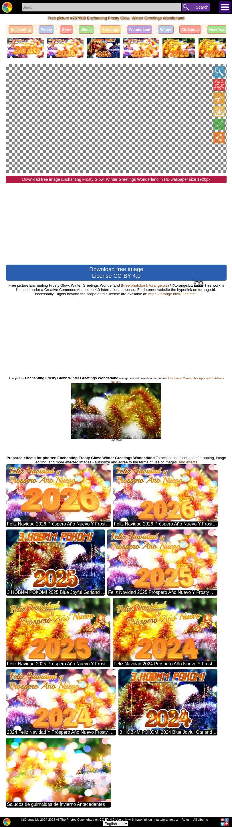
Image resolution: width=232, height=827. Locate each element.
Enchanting (21, 29)
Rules (185, 819)
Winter (86, 29)
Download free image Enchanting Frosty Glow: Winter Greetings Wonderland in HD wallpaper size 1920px (116, 179)
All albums (200, 819)
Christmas (190, 29)
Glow (66, 29)
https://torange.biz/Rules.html (172, 293)
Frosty (46, 29)
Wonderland (139, 29)
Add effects (188, 462)
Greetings (110, 29)
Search (202, 7)
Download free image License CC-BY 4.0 (116, 272)
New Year (217, 29)
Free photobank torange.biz (145, 285)
